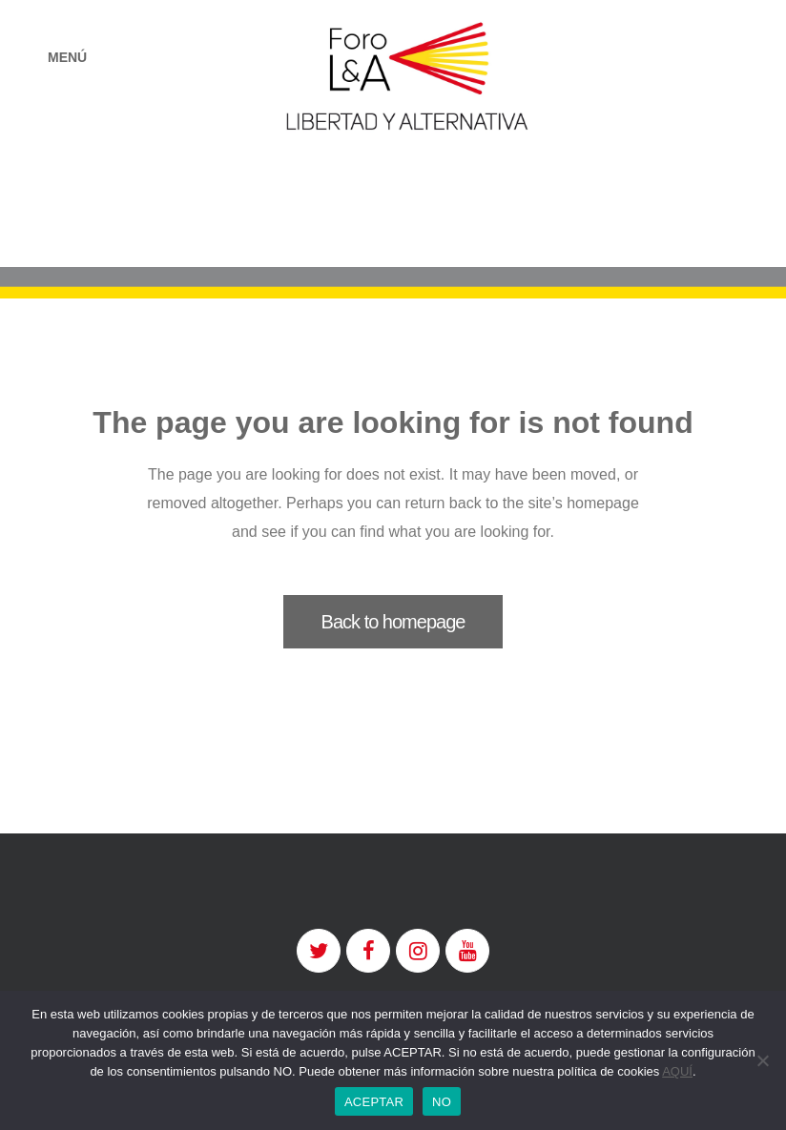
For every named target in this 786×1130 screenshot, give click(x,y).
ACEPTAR (373, 1102)
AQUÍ (677, 1071)
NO (441, 1102)
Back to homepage (393, 621)
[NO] (762, 1060)
